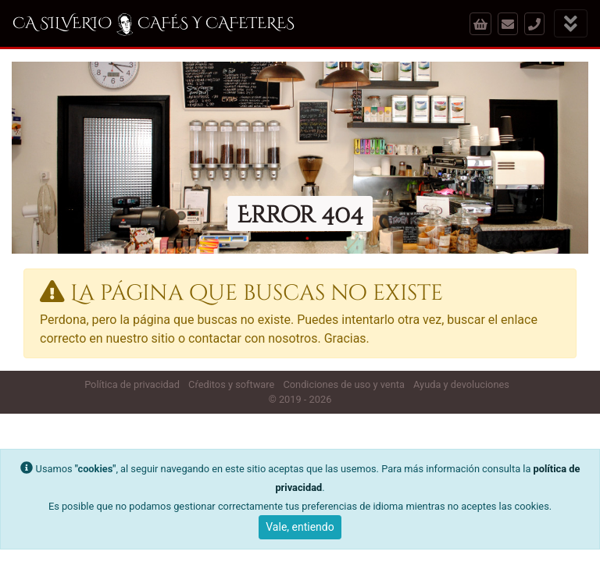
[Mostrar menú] (571, 23)
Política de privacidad (132, 384)
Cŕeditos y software (231, 384)
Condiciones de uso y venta (343, 384)
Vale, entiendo (300, 527)
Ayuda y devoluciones (461, 384)
